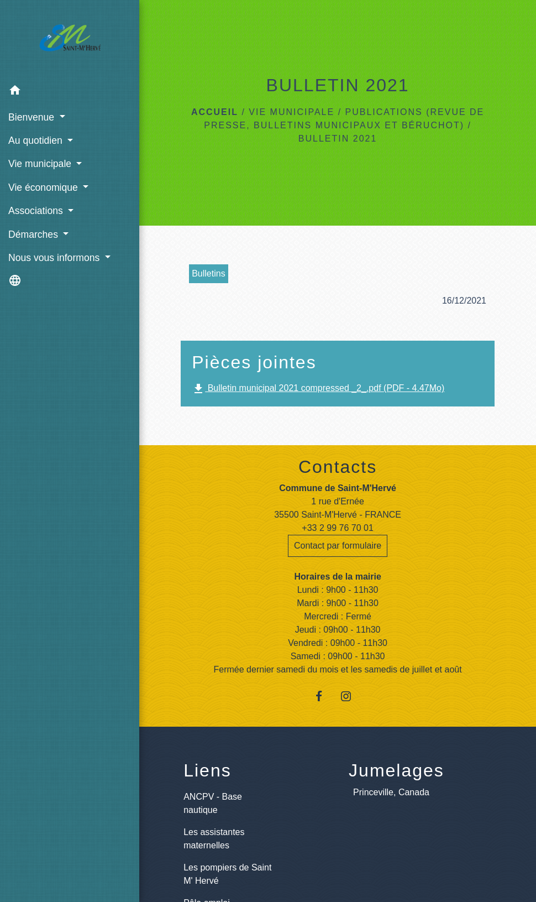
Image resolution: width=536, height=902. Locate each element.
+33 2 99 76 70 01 (337, 528)
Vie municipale (291, 112)
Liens (207, 770)
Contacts (337, 467)
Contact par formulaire (337, 545)
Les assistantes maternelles (213, 838)
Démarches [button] (34, 234)
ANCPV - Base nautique (212, 803)
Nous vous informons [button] (55, 257)
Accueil (214, 112)
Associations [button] (37, 210)
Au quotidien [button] (36, 140)
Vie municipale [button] (41, 163)
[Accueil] (69, 39)
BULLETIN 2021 (337, 138)
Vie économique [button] (44, 187)
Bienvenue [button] (32, 117)
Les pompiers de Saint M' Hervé (227, 874)
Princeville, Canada (391, 792)
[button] (69, 92)
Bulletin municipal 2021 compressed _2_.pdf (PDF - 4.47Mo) (318, 388)
